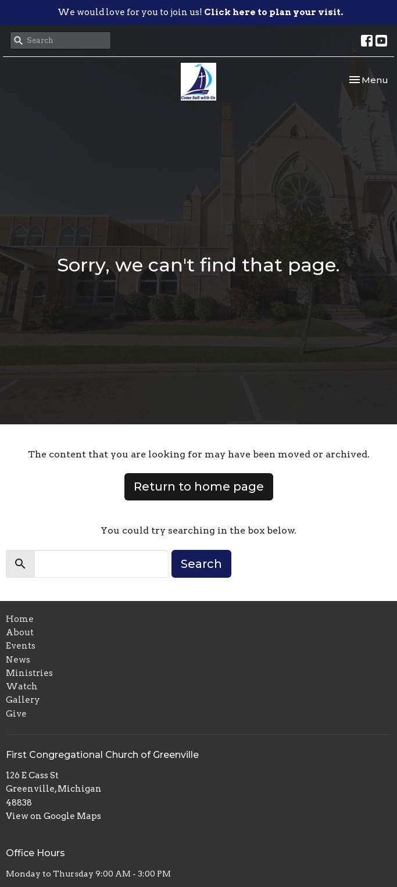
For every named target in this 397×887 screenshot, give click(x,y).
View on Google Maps (53, 816)
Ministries (29, 673)
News (18, 659)
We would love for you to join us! (200, 12)
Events (20, 646)
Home (20, 619)
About (20, 632)
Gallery (23, 700)
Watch (22, 686)
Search (201, 564)
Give (16, 714)
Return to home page (199, 486)
